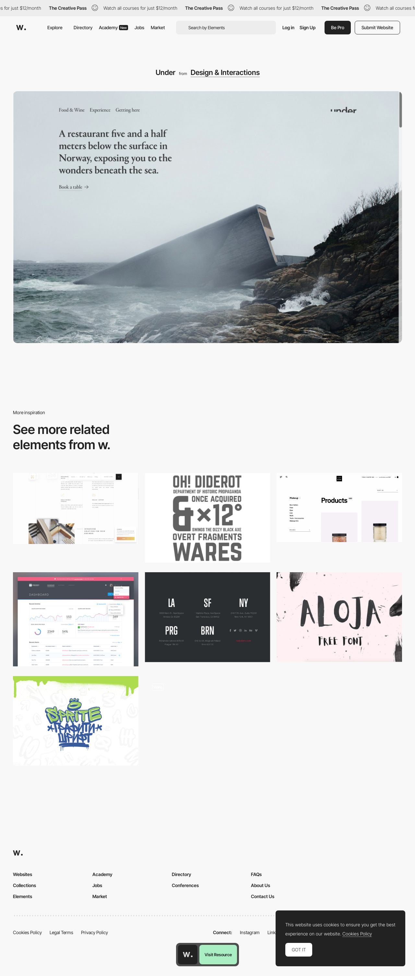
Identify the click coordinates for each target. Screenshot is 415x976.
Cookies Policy (27, 932)
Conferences (185, 885)
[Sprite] (75, 721)
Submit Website (377, 27)
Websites (22, 874)
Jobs (139, 27)
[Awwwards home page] (187, 954)
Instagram (250, 932)
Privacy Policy (94, 932)
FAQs (256, 874)
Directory (83, 27)
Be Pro (337, 27)
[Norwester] (207, 517)
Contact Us (262, 896)
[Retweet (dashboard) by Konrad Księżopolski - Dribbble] (75, 619)
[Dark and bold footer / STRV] (207, 617)
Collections (24, 885)
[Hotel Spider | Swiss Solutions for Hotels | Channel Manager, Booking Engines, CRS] (75, 508)
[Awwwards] (21, 27)
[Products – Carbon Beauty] (339, 507)
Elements (22, 896)
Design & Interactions (225, 72)
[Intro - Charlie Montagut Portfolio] (207, 721)
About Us (260, 885)
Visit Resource (218, 954)
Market (158, 27)
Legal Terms (61, 932)
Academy (113, 27)
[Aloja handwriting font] (339, 617)
